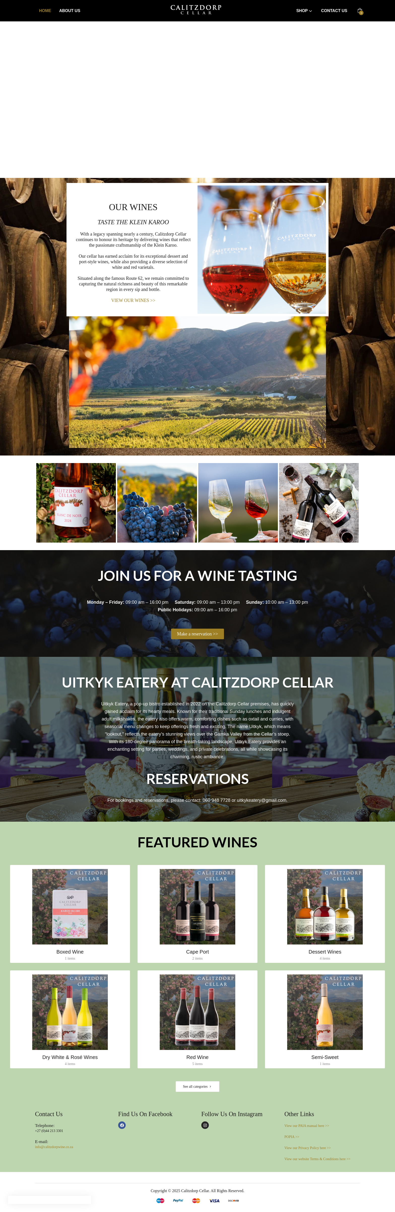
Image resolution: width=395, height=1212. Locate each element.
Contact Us (334, 11)
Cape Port (197, 952)
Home (45, 11)
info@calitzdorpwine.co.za (54, 1147)
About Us (69, 11)
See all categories (197, 1087)
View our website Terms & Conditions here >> (317, 1159)
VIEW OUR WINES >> (133, 300)
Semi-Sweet (325, 1057)
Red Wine (197, 1057)
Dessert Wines (325, 952)
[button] (359, 10)
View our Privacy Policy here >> (307, 1148)
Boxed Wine (70, 952)
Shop (304, 11)
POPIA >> (291, 1137)
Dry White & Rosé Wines (70, 1057)
